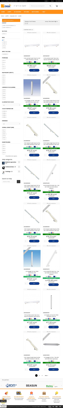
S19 (4, 47)
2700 (5, 111)
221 (4, 130)
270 (4, 91)
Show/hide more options (11, 156)
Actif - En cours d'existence (9, 25)
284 (4, 132)
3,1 (4, 66)
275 (4, 93)
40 (4, 81)
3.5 (4, 68)
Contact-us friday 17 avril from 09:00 (9, 1)
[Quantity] (26, 70)
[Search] (41, 6)
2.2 (4, 60)
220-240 (5, 54)
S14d (5, 42)
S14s (5, 44)
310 (4, 135)
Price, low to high (53, 21)
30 (4, 152)
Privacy (29, 406)
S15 (4, 45)
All (3, 40)
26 (4, 146)
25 (4, 75)
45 (4, 82)
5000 (4, 117)
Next (46, 375)
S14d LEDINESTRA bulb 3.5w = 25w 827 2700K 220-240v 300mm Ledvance (51, 187)
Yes (4, 33)
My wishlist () (59, 1)
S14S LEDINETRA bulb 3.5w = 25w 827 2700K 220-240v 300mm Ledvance (51, 273)
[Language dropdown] (47, 1)
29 (4, 150)
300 (4, 95)
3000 (4, 113)
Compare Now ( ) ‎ (28, 29)
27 (4, 77)
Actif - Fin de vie (7, 27)
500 (4, 137)
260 (4, 89)
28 (4, 148)
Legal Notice (11, 406)
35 (4, 79)
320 (4, 97)
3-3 (4, 62)
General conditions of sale (21, 406)
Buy (34, 70)
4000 (4, 115)
